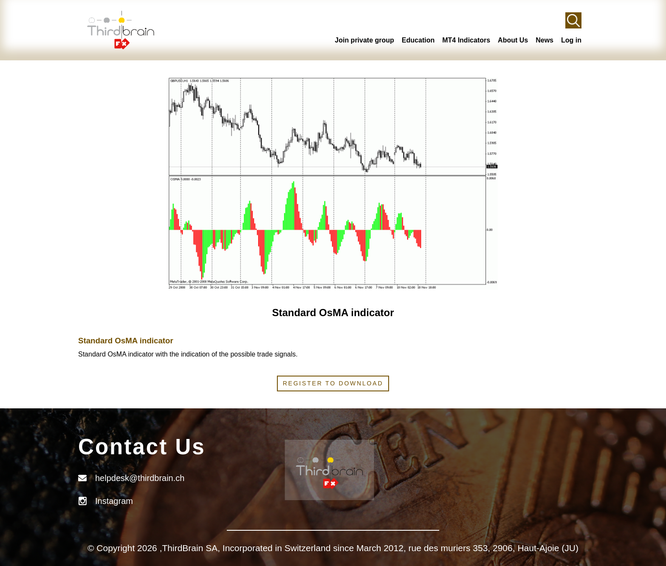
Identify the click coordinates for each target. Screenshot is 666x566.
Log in (571, 40)
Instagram (114, 501)
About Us (513, 40)
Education (418, 40)
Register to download (333, 383)
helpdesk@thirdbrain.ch (139, 478)
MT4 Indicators (466, 40)
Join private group (364, 40)
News (544, 40)
